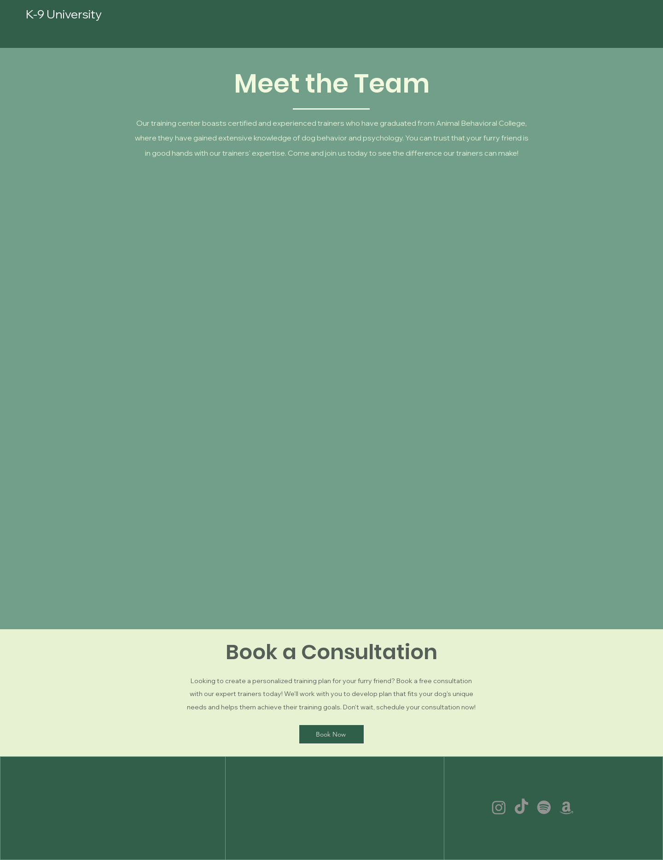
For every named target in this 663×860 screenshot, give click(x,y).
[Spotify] (544, 807)
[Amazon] (567, 807)
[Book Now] (331, 734)
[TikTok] (521, 807)
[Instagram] (499, 807)
